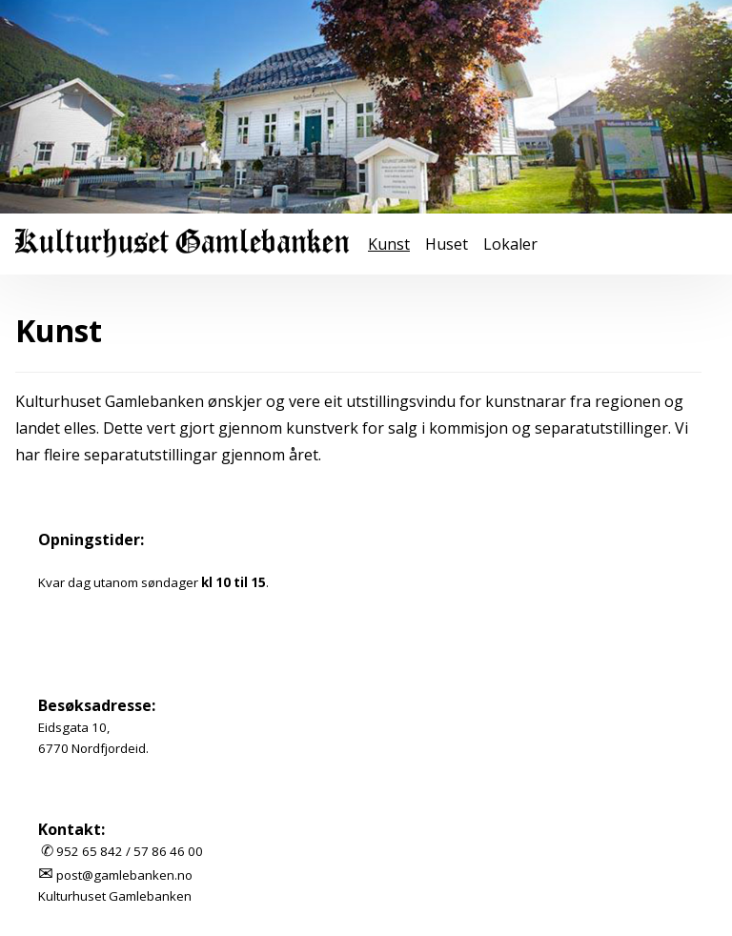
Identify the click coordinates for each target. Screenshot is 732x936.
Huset (446, 244)
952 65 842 (89, 851)
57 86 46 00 (168, 851)
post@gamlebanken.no (124, 875)
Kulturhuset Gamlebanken (115, 896)
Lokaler (510, 244)
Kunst (389, 244)
